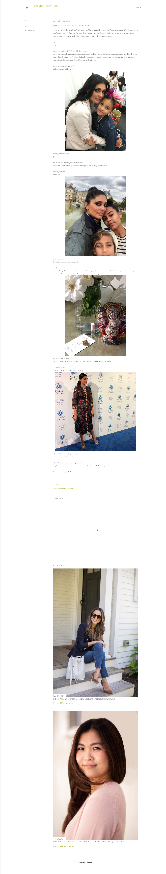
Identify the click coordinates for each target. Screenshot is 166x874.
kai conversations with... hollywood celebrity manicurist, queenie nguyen (90, 842)
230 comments (67, 846)
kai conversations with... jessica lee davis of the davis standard (84, 699)
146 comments (66, 703)
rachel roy (72, 30)
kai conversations (30, 30)
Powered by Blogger (83, 862)
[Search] (138, 8)
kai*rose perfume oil (117, 30)
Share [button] (26, 21)
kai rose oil (56, 271)
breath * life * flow (46, 6)
